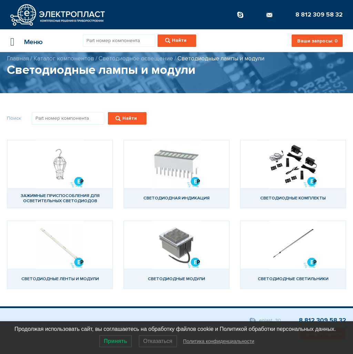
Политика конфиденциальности (218, 341)
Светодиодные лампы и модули (221, 58)
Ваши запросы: (317, 41)
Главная (18, 58)
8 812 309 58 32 (319, 14)
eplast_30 (265, 320)
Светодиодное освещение (136, 58)
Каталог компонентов (63, 58)
